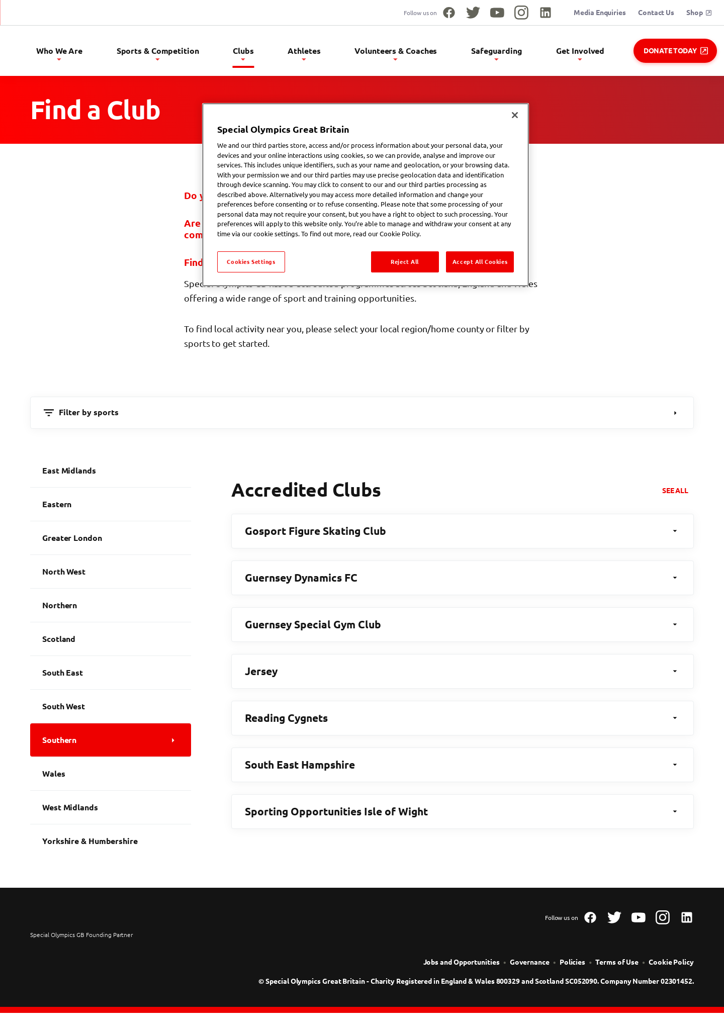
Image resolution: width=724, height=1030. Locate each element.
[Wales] (110, 777)
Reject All (405, 261)
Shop (698, 13)
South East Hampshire (462, 769)
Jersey (462, 675)
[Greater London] (110, 541)
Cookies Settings (251, 261)
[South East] (110, 676)
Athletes (360, 53)
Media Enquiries (600, 13)
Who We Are (159, 53)
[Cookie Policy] (671, 966)
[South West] (110, 710)
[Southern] (110, 744)
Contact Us (656, 13)
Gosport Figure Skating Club (462, 535)
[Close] (515, 115)
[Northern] (110, 609)
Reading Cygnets (462, 722)
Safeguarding (525, 53)
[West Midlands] (110, 811)
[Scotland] (110, 643)
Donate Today (676, 51)
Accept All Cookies (479, 261)
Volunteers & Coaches (438, 53)
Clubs (314, 53)
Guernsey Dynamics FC (462, 582)
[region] (365, 195)
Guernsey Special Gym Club (462, 628)
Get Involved (595, 53)
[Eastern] (110, 508)
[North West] (110, 575)
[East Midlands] (110, 474)
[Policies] (572, 966)
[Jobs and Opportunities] (461, 966)
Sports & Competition (243, 53)
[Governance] (529, 966)
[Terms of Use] (617, 966)
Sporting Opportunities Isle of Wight (462, 815)
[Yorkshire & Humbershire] (110, 845)
